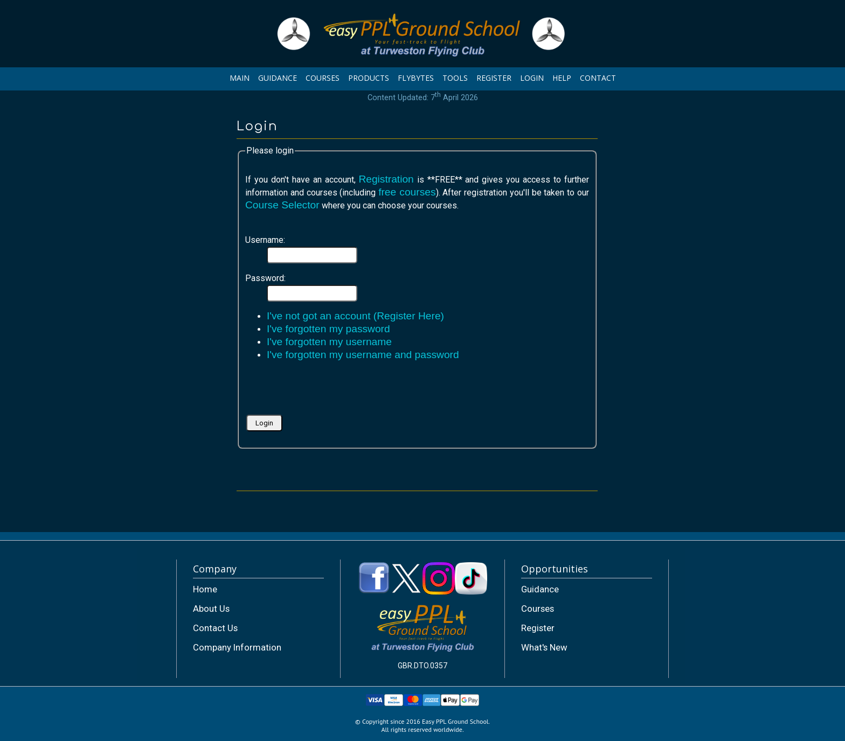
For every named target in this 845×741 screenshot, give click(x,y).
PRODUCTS (368, 78)
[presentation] (327, 391)
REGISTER (493, 78)
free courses (406, 192)
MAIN (240, 78)
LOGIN (532, 78)
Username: (265, 240)
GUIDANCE (277, 78)
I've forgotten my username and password (363, 354)
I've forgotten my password (328, 328)
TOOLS (455, 78)
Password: (265, 278)
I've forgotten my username (329, 341)
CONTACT (598, 78)
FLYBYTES (416, 78)
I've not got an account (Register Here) (355, 315)
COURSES (323, 78)
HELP (561, 78)
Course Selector (282, 205)
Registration (385, 179)
